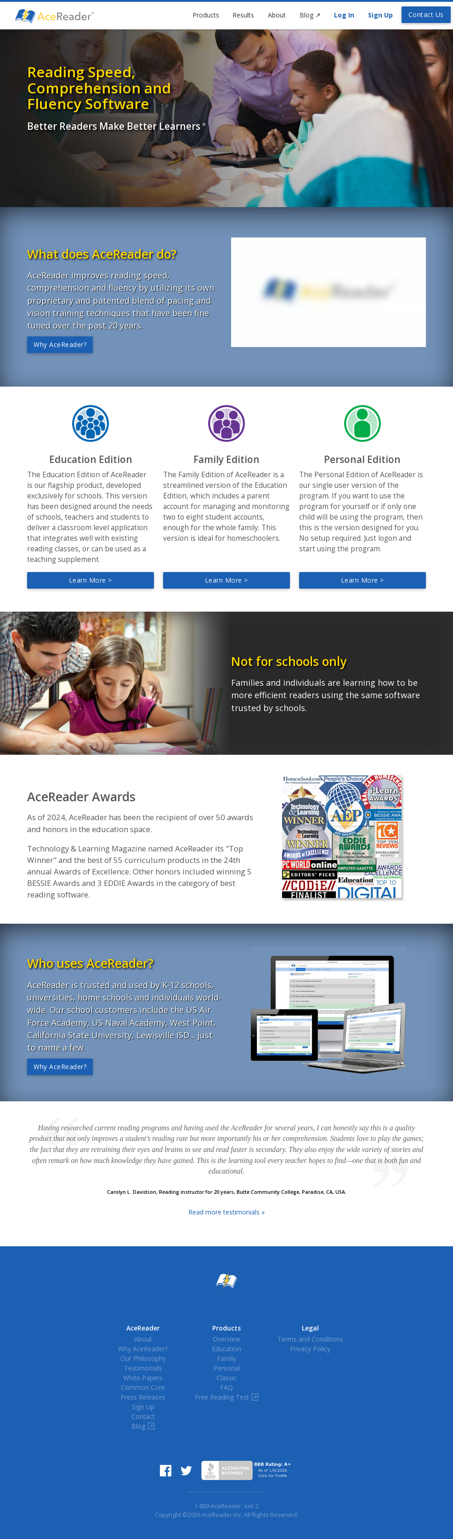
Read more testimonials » (226, 1212)
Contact (143, 1416)
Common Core (143, 1387)
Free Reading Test (226, 1397)
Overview (226, 1339)
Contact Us (426, 14)
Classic (226, 1377)
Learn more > (90, 580)
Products (206, 15)
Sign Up (380, 15)
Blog (310, 15)
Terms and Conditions (310, 1339)
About (277, 15)
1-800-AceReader (217, 1506)
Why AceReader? (60, 344)
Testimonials (143, 1368)
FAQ (226, 1387)
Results (243, 15)
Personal (227, 1368)
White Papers (143, 1377)
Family (226, 1358)
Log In (344, 15)
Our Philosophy (143, 1358)
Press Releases (142, 1397)
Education (226, 1348)
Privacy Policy (310, 1348)
